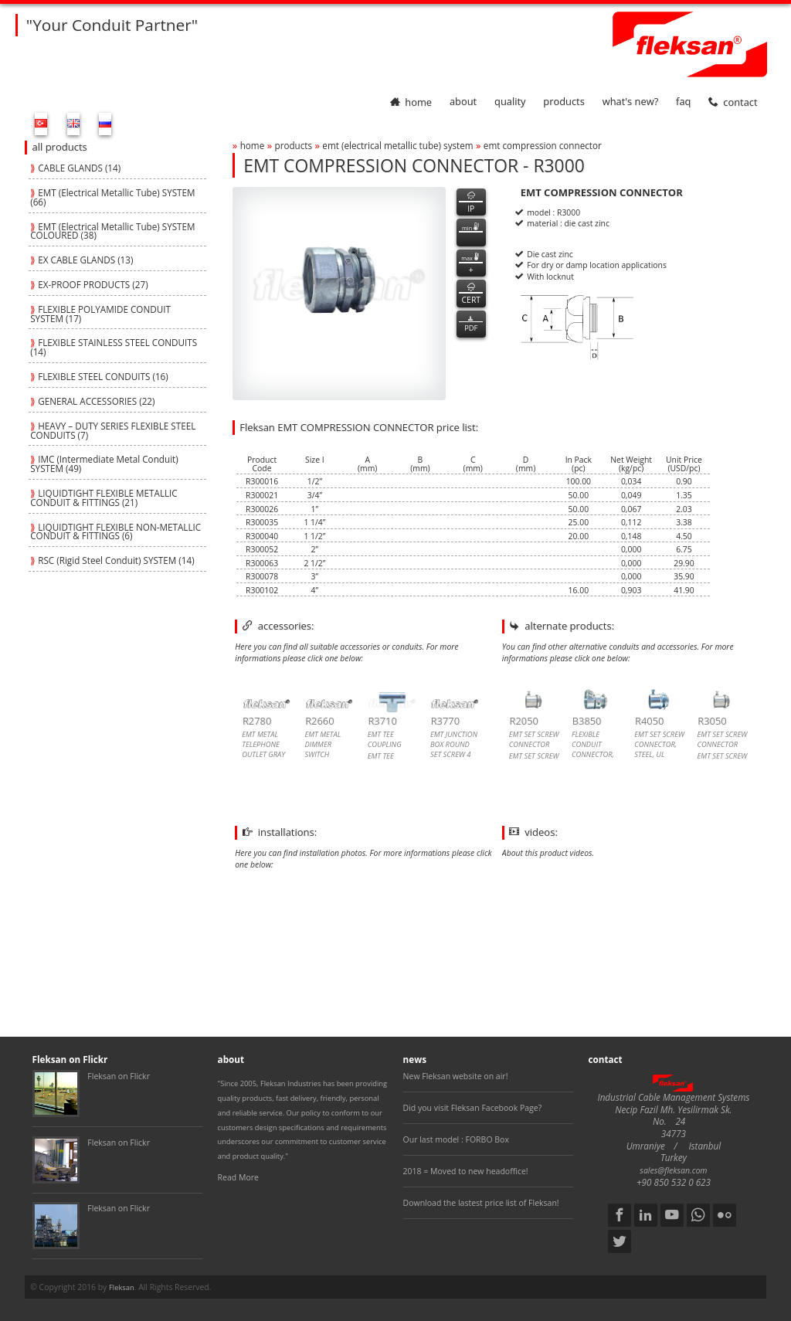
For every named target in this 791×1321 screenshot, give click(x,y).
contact (732, 102)
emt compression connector (543, 145)
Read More (238, 1177)
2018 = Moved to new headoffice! (465, 1171)
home (411, 102)
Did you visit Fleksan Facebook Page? (472, 1107)
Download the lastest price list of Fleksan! (481, 1202)
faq (683, 102)
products (564, 102)
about (463, 102)
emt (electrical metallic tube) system (397, 145)
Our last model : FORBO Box (456, 1139)
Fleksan (121, 1287)
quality (509, 102)
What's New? (631, 102)
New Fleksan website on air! (455, 1076)
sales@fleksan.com (673, 1170)
